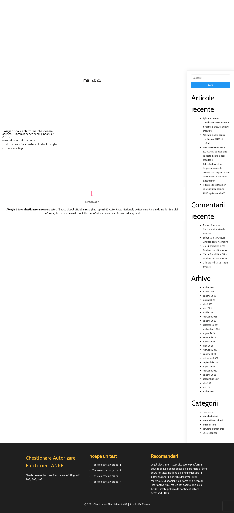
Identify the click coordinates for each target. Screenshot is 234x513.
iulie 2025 (207, 304)
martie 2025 (208, 312)
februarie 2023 (210, 350)
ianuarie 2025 (209, 321)
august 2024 (209, 333)
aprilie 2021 (208, 391)
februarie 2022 (210, 370)
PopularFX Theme (139, 504)
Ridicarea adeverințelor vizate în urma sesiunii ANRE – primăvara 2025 (214, 189)
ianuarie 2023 (209, 354)
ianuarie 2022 (209, 375)
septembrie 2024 (211, 329)
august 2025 (209, 300)
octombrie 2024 (210, 325)
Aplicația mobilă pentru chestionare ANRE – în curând (214, 139)
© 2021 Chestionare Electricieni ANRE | (106, 504)
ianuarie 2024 (209, 337)
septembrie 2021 (211, 379)
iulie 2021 (207, 383)
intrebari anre (209, 424)
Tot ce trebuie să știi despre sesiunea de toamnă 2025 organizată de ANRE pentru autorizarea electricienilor (216, 172)
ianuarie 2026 (209, 296)
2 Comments (29, 140)
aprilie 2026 (208, 287)
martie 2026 (208, 291)
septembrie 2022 (211, 362)
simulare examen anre (213, 429)
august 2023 (209, 341)
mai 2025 (207, 308)
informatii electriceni (213, 420)
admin (8, 140)
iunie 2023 (208, 345)
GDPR (166, 493)
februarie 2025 (210, 316)
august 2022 (209, 366)
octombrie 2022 (210, 358)
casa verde (208, 412)
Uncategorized (210, 433)
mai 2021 (207, 387)
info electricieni (210, 416)
